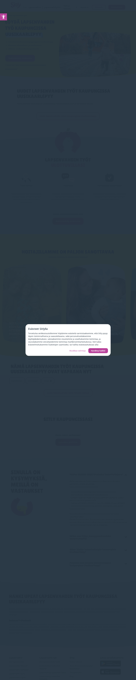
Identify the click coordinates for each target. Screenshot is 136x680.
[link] (3, 16)
